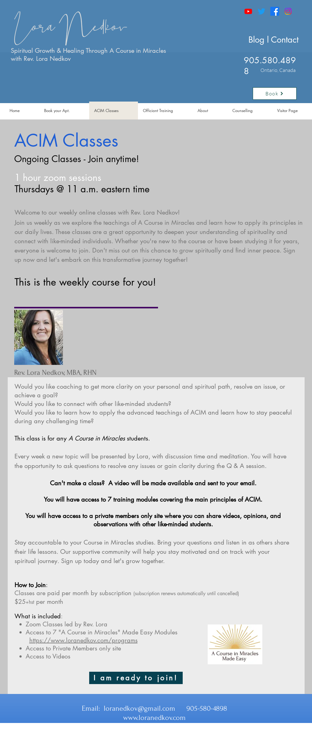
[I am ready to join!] (136, 678)
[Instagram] (288, 11)
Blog (256, 39)
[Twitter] (261, 11)
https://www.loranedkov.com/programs (83, 640)
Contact (284, 39)
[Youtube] (248, 11)
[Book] (275, 93)
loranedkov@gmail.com (139, 708)
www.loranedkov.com (154, 717)
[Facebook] (274, 11)
